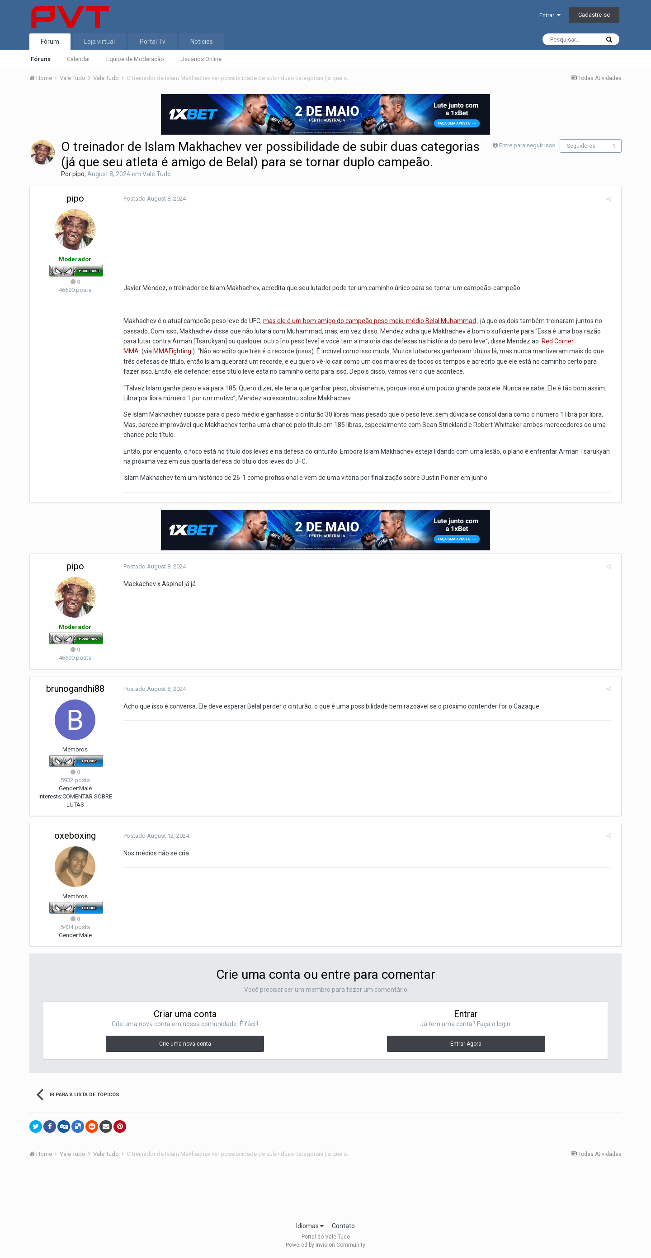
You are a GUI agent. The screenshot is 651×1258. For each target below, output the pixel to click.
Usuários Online (201, 59)
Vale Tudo (156, 174)
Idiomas (310, 1226)
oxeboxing (75, 835)
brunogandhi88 (75, 688)
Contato (343, 1226)
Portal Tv (152, 41)
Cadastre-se (594, 14)
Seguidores (581, 146)
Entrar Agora (465, 1044)
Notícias (201, 41)
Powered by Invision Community (325, 1245)
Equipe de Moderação (135, 59)
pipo (78, 174)
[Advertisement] (325, 1192)
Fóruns (41, 59)
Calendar (78, 59)
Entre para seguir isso (527, 145)
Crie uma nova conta (185, 1044)
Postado (151, 198)
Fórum (50, 41)
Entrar (550, 15)
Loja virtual (99, 41)
